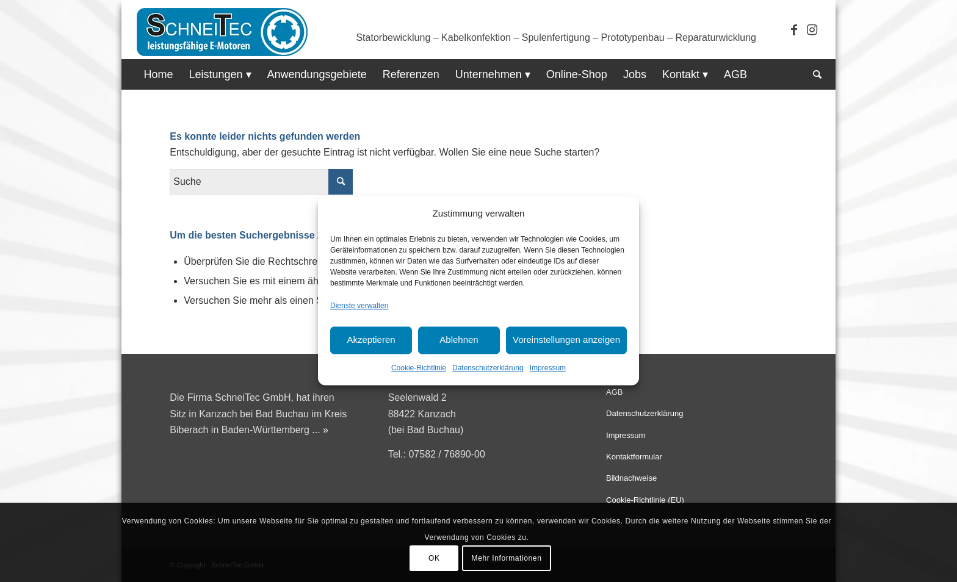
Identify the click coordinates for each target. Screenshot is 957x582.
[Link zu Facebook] (794, 30)
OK (434, 558)
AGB (614, 392)
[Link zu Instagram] (812, 30)
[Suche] (813, 74)
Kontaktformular (634, 456)
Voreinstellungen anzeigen (566, 340)
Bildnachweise (631, 478)
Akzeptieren (371, 340)
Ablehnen (458, 340)
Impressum (548, 368)
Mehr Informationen (507, 558)
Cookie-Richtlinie (418, 368)
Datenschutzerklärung (488, 368)
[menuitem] (158, 74)
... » (320, 430)
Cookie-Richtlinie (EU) (645, 500)
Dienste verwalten (359, 306)
